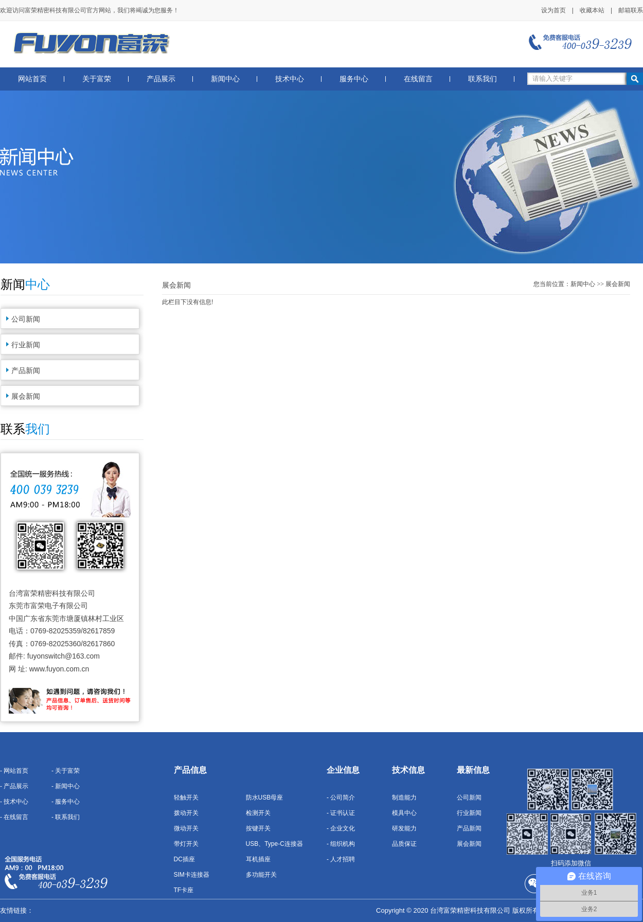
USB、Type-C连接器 (274, 843)
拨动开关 (186, 813)
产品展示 (161, 79)
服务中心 (354, 79)
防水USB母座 (264, 797)
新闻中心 (225, 79)
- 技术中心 (14, 801)
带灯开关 (186, 843)
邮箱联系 (630, 10)
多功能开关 (261, 874)
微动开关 (186, 828)
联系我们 (482, 79)
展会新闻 (25, 396)
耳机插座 (258, 859)
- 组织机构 (341, 843)
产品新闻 (25, 370)
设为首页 (553, 10)
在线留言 (418, 79)
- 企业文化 (341, 828)
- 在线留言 (14, 817)
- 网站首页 (14, 770)
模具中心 (404, 813)
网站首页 (32, 79)
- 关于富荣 (65, 770)
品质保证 (404, 843)
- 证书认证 (341, 813)
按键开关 (258, 828)
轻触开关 (186, 797)
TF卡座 (184, 890)
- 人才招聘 (341, 859)
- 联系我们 (65, 817)
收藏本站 (592, 10)
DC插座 (184, 859)
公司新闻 (25, 319)
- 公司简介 (341, 797)
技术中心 (289, 79)
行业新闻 (25, 345)
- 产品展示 (14, 786)
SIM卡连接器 (191, 874)
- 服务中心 (65, 801)
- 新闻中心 (65, 786)
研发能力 (404, 828)
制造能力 (404, 797)
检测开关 (258, 813)
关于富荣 (96, 79)
